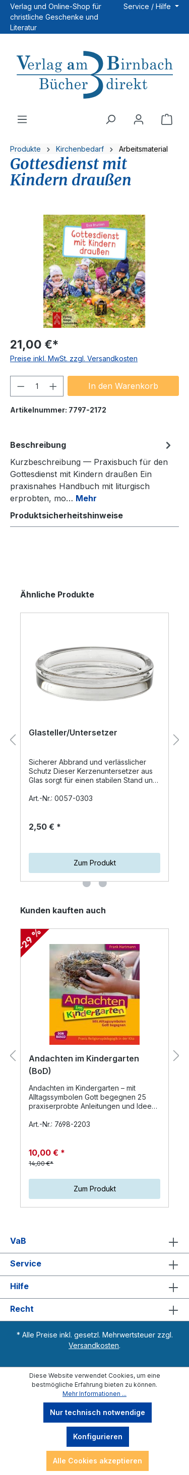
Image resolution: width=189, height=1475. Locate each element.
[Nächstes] (176, 740)
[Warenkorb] (167, 119)
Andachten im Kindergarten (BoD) (84, 1065)
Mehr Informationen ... (94, 1393)
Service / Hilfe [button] (148, 6)
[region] (94, 271)
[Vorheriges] (12, 740)
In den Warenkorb (123, 386)
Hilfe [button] (94, 1287)
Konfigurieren (97, 1436)
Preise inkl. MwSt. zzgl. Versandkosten (74, 358)
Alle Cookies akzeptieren (97, 1460)
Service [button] (94, 1264)
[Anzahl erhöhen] (53, 386)
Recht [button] (94, 1310)
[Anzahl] (37, 386)
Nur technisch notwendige (97, 1412)
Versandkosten (94, 1345)
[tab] (92, 471)
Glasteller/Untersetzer (73, 732)
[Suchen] (110, 119)
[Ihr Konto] (139, 119)
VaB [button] (94, 1242)
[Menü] (22, 119)
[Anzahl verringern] (20, 386)
